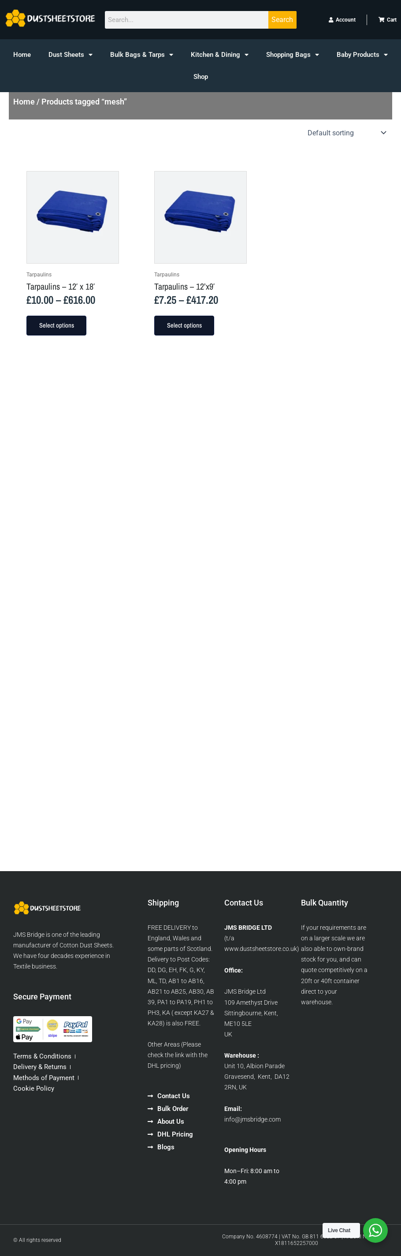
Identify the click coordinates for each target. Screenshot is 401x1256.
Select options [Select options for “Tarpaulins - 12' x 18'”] (56, 325)
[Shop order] (346, 133)
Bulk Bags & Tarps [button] (141, 55)
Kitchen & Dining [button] (220, 55)
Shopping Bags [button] (292, 55)
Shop (200, 77)
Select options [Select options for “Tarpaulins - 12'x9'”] (184, 325)
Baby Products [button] (362, 55)
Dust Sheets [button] (70, 55)
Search (282, 19)
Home (22, 55)
